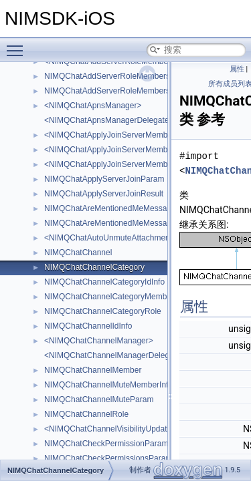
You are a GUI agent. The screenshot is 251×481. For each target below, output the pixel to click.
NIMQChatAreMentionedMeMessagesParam (123, 208)
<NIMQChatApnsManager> (92, 105)
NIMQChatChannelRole (86, 414)
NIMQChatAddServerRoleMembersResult (118, 91)
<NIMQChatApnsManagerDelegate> (108, 120)
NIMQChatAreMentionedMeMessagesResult (123, 223)
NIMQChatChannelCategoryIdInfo (104, 282)
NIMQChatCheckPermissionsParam (108, 458)
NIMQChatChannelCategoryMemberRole (117, 296)
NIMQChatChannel (78, 252)
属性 (237, 69)
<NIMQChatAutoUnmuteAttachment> (110, 238)
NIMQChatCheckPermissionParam (106, 443)
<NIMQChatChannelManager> (98, 340)
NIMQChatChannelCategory (94, 267)
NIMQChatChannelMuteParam (98, 399)
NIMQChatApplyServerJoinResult (103, 193)
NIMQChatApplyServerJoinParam (104, 179)
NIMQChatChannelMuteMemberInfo (108, 384)
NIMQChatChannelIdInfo (88, 326)
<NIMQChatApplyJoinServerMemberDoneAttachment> (141, 164)
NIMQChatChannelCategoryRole (102, 311)
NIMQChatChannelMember (92, 370)
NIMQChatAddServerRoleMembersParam (118, 76)
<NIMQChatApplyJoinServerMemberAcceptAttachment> (144, 135)
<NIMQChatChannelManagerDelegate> (114, 355)
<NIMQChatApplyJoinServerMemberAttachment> (132, 149)
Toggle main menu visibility (18, 44)
